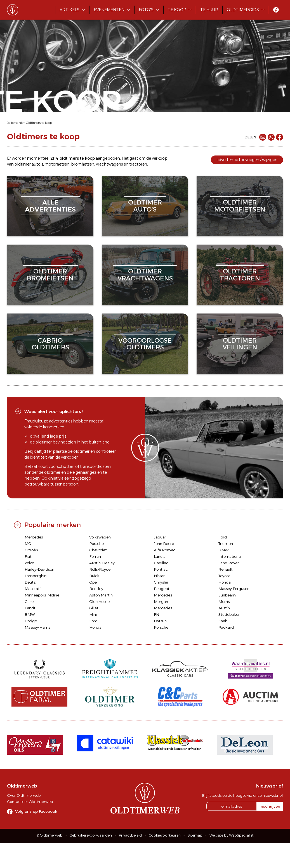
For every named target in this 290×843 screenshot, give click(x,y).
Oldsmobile (99, 601)
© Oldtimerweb (50, 835)
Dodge (31, 621)
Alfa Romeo (164, 550)
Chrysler (161, 582)
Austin (224, 608)
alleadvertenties (50, 205)
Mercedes (34, 537)
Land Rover (228, 563)
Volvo (29, 563)
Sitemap (195, 835)
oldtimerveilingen (240, 343)
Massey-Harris (37, 627)
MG (28, 543)
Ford (222, 537)
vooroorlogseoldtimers (145, 343)
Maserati (33, 588)
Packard (226, 627)
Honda (224, 582)
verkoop (160, 158)
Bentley (96, 588)
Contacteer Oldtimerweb (30, 801)
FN (156, 614)
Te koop (177, 9)
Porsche (96, 543)
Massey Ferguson (233, 588)
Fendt (30, 608)
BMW (223, 550)
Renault (225, 569)
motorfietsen (57, 164)
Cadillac (161, 563)
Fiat (28, 556)
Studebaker (229, 614)
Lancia (160, 556)
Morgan (161, 601)
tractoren (138, 164)
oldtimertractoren (240, 274)
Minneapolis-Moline (42, 595)
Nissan (160, 575)
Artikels (69, 9)
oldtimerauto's (145, 205)
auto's (37, 164)
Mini (93, 614)
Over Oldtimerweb (24, 795)
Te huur (209, 9)
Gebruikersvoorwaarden (91, 835)
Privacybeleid (130, 835)
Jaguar (160, 537)
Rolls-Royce (99, 569)
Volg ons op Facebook (36, 811)
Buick (94, 575)
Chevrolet (98, 550)
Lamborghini (36, 575)
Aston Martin (101, 595)
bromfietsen (82, 164)
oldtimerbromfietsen (50, 274)
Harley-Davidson (39, 569)
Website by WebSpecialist (231, 835)
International (230, 556)
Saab (222, 621)
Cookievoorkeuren (165, 835)
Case (29, 601)
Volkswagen (100, 537)
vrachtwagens (109, 164)
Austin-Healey (102, 563)
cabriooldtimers (50, 343)
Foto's (146, 9)
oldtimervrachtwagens (145, 274)
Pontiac (161, 569)
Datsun (160, 621)
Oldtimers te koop (39, 123)
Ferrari (95, 556)
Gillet (93, 608)
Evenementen (109, 9)
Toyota (224, 575)
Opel (93, 582)
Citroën (31, 550)
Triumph (225, 543)
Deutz (30, 582)
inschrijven (270, 806)
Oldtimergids (243, 9)
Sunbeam (227, 595)
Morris (224, 601)
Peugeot (161, 588)
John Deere (164, 543)
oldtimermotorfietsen (239, 205)
